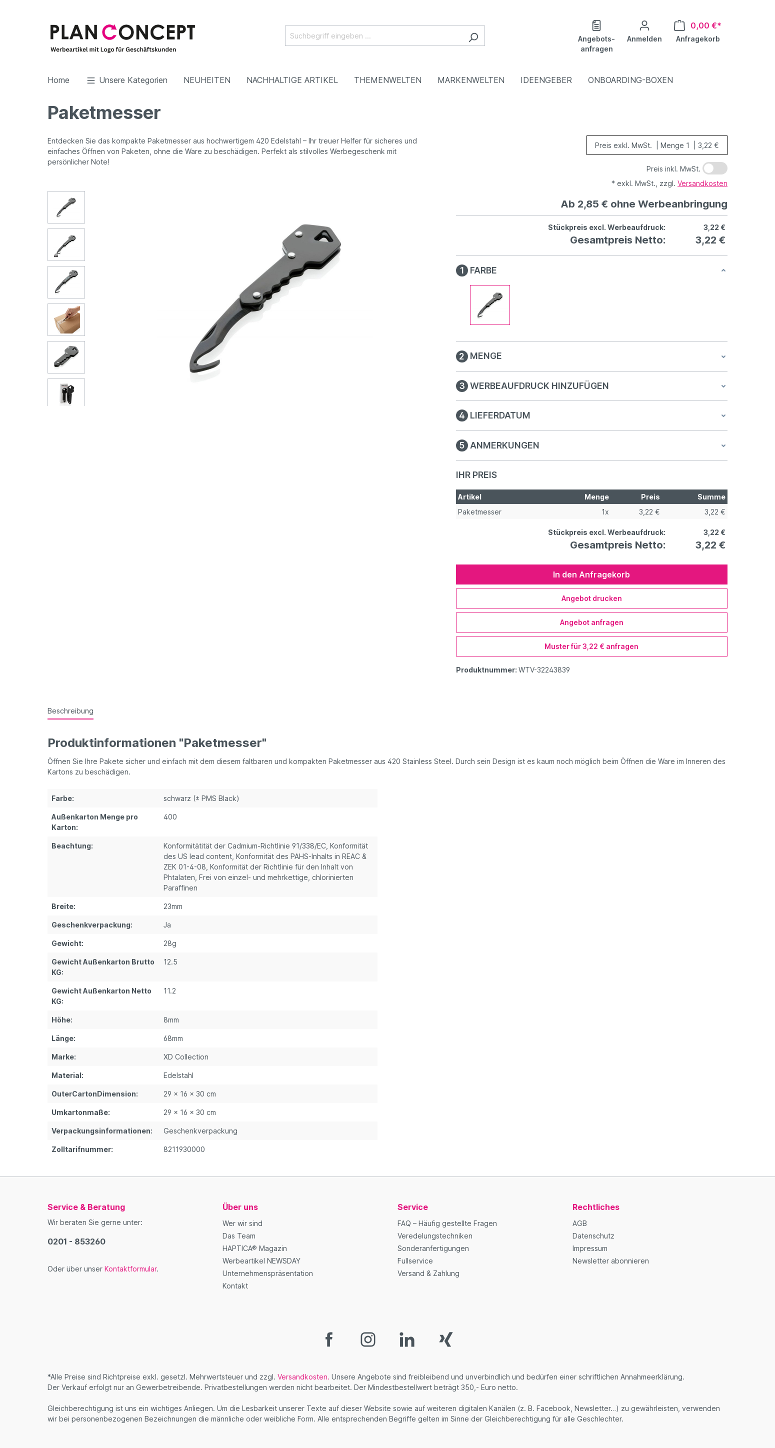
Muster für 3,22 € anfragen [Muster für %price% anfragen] (591, 646)
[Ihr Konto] (644, 30)
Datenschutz (593, 1236)
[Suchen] (473, 36)
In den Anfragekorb (591, 575)
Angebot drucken (592, 598)
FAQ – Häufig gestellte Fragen (447, 1223)
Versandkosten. (304, 1376)
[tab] (71, 711)
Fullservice (415, 1260)
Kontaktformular (130, 1268)
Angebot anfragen (592, 622)
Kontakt (235, 1286)
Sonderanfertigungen (433, 1248)
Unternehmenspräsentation (267, 1273)
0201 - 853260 (77, 1241)
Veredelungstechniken (435, 1236)
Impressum (590, 1248)
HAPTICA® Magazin (254, 1248)
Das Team (239, 1236)
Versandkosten (703, 183)
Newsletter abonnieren (610, 1260)
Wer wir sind (242, 1223)
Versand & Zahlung (429, 1273)
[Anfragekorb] (698, 30)
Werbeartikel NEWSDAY (261, 1260)
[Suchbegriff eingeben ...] (373, 36)
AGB (579, 1223)
